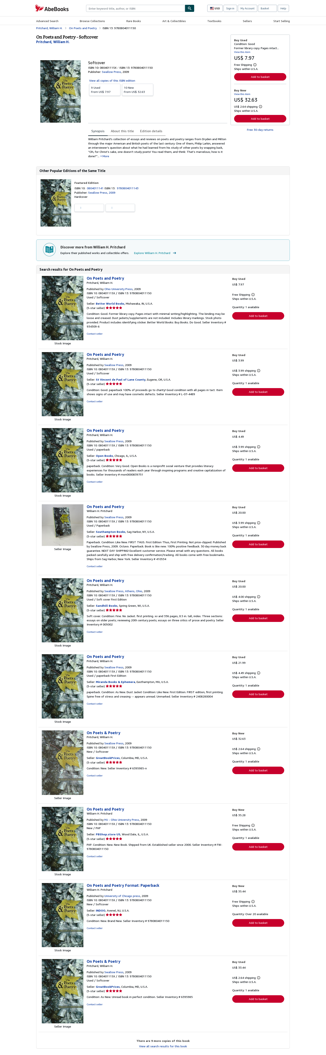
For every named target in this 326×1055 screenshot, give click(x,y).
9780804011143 (127, 188)
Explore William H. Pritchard (155, 253)
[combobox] (135, 8)
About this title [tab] (122, 131)
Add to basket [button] (260, 76)
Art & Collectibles (174, 21)
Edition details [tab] (151, 131)
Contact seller (94, 333)
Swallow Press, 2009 (101, 192)
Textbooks (214, 21)
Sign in (230, 8)
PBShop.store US (108, 834)
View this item (242, 52)
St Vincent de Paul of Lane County (121, 379)
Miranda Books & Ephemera (115, 682)
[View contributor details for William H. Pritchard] (52, 42)
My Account (247, 8)
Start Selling (281, 21)
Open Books (104, 455)
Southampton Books (110, 531)
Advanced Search (47, 21)
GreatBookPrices (108, 758)
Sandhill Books (106, 605)
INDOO (100, 910)
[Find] (189, 8)
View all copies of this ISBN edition (112, 80)
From (105, 89)
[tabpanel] (157, 147)
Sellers (247, 21)
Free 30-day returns (260, 129)
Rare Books (133, 21)
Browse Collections (92, 21)
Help (283, 8)
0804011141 (95, 188)
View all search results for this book (163, 1046)
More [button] (105, 156)
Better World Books (110, 303)
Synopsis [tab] (98, 131)
